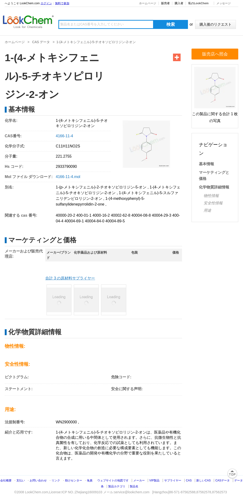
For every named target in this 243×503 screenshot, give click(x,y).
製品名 (134, 486)
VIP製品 (154, 480)
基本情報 (206, 164)
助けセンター (73, 480)
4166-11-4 (64, 136)
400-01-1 (83, 215)
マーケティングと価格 (214, 175)
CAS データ (41, 42)
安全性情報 (213, 203)
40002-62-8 (120, 215)
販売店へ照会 (215, 54)
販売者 (165, 3)
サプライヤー (172, 480)
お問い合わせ (38, 480)
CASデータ (222, 480)
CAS (189, 480)
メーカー (139, 480)
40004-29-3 (161, 215)
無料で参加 (62, 3)
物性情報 (211, 196)
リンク (55, 480)
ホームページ (147, 3)
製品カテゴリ (116, 486)
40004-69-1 (74, 221)
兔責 (90, 480)
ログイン (46, 3)
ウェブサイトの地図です (113, 480)
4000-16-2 (101, 215)
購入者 (179, 3)
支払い (20, 480)
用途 (207, 210)
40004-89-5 (115, 221)
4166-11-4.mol (68, 177)
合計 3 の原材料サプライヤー (70, 278)
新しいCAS (203, 480)
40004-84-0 (94, 221)
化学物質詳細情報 (214, 187)
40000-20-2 (65, 215)
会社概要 (6, 480)
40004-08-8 (141, 215)
